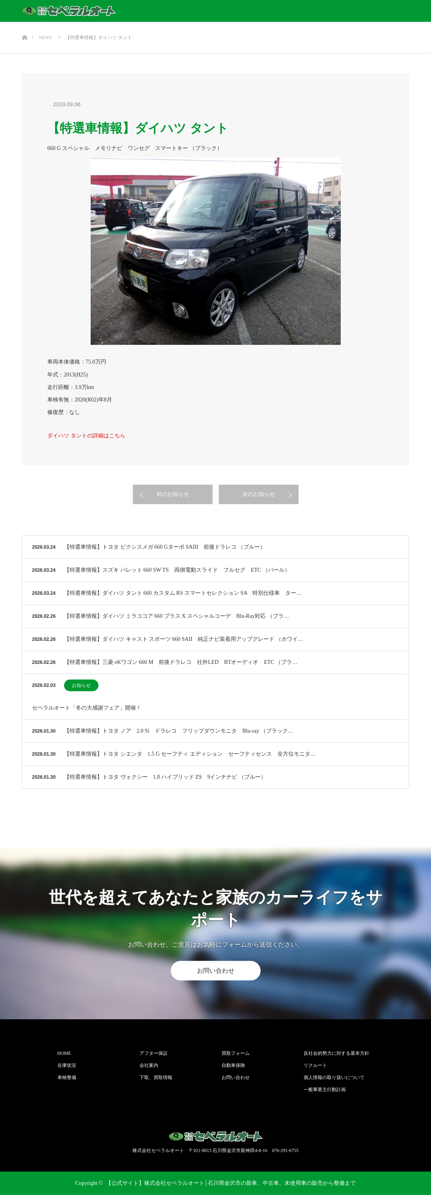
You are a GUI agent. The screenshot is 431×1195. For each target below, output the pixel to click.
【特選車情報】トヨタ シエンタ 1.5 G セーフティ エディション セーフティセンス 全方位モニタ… (190, 754)
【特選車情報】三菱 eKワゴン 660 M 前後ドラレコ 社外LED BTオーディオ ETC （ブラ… (180, 662)
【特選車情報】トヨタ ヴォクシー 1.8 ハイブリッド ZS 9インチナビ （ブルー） (165, 777)
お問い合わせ (215, 970)
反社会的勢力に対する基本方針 (336, 1053)
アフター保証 (153, 1053)
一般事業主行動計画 (325, 1089)
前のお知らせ (172, 494)
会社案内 (148, 1065)
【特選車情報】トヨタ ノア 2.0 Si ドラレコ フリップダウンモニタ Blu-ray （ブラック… (178, 731)
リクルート (315, 1065)
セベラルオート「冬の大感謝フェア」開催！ (86, 708)
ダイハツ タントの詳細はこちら (86, 436)
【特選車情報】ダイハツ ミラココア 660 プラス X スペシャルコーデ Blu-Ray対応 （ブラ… (176, 616)
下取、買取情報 (155, 1077)
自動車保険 (233, 1065)
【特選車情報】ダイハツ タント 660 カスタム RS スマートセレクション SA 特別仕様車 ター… (183, 593)
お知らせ (81, 685)
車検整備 (66, 1077)
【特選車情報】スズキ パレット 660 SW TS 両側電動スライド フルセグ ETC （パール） (177, 570)
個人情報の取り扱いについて (334, 1077)
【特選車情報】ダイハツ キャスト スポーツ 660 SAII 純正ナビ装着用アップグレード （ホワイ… (183, 639)
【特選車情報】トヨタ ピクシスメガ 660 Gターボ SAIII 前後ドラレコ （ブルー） (164, 547)
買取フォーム (236, 1053)
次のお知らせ (258, 494)
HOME (64, 1053)
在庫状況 (66, 1065)
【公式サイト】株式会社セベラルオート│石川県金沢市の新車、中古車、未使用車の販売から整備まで (231, 1183)
